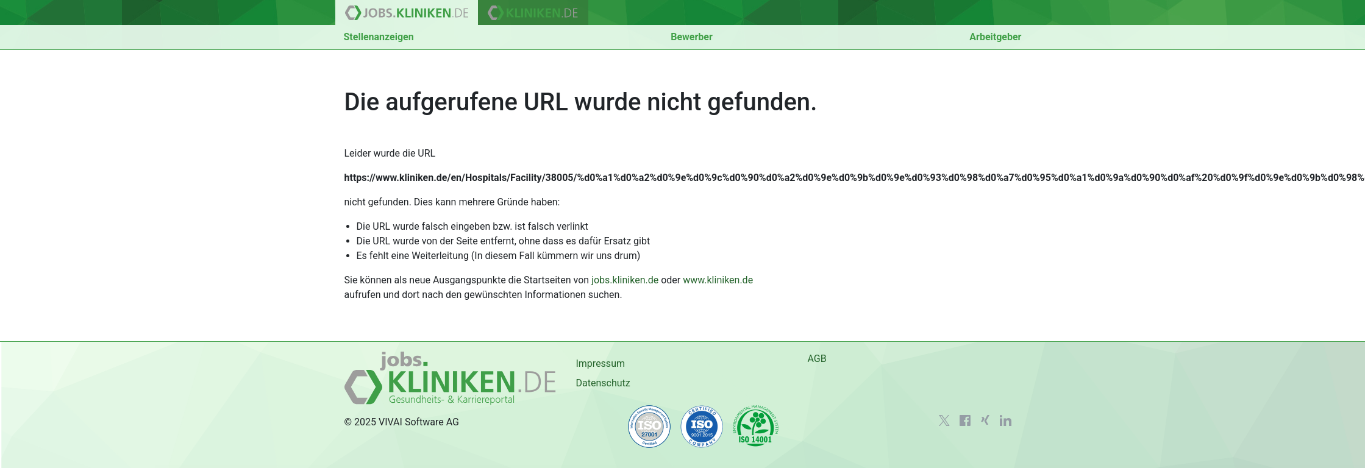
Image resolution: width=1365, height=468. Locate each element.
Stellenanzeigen (379, 37)
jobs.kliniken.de (624, 280)
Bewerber (692, 37)
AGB (816, 358)
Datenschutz (603, 383)
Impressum (600, 363)
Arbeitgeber (995, 37)
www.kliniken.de (718, 280)
